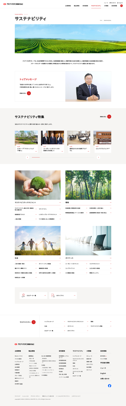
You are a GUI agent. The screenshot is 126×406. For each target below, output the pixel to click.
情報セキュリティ (94, 273)
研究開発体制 (62, 360)
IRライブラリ (60, 295)
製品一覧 (31, 358)
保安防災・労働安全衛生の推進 (23, 273)
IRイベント (89, 370)
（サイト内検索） (121, 5)
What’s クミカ (18, 356)
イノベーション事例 (64, 377)
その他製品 (44, 375)
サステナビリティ (96, 6)
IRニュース (89, 356)
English (121, 3)
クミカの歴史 (18, 359)
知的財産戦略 (62, 366)
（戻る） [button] (27, 157)
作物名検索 (32, 361)
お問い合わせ (112, 3)
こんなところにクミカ (47, 372)
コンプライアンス (70, 268)
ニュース (106, 3)
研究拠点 (61, 368)
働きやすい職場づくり (21, 268)
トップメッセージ (49, 321)
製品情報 (76, 6)
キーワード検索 (33, 363)
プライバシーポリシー (35, 396)
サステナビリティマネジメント (76, 321)
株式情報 (89, 367)
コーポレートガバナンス (71, 264)
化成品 (43, 365)
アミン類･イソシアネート (48, 370)
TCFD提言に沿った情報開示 (47, 219)
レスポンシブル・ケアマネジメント (48, 214)
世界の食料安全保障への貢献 (47, 273)
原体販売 (44, 358)
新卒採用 (103, 356)
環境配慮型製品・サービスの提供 (74, 213)
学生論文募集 (105, 363)
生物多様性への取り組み (96, 208)
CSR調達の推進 (69, 273)
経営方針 (89, 359)
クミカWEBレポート (34, 373)
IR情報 (106, 6)
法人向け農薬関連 (46, 356)
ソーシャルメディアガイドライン (63, 396)
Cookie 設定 (25, 396)
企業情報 (68, 6)
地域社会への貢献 (20, 277)
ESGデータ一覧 (31, 295)
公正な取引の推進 (95, 268)
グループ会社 (18, 375)
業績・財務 (89, 361)
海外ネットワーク (19, 378)
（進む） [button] (99, 157)
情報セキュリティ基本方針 (48, 396)
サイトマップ (17, 396)
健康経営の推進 (43, 268)
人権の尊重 (18, 219)
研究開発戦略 (62, 363)
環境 (92, 321)
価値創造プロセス (20, 214)
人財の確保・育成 (19, 264)
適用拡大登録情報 (33, 368)
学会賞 (61, 371)
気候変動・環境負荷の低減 (72, 208)
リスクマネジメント (95, 264)
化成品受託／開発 (46, 367)
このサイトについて (76, 396)
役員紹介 (17, 370)
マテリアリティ (43, 209)
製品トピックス (32, 366)
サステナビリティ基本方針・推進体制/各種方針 (24, 209)
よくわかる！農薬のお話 (34, 376)
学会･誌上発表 (63, 374)
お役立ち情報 (32, 370)
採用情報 (114, 6)
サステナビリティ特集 (96, 326)
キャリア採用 (103, 359)
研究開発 (85, 6)
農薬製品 (31, 356)
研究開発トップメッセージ (64, 356)
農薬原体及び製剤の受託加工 (49, 361)
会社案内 (19, 384)
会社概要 (17, 367)
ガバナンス (70, 326)
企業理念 (17, 364)
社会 (46, 326)
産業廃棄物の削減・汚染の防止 (98, 213)
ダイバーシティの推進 (45, 264)
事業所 (16, 381)
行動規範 (17, 373)
